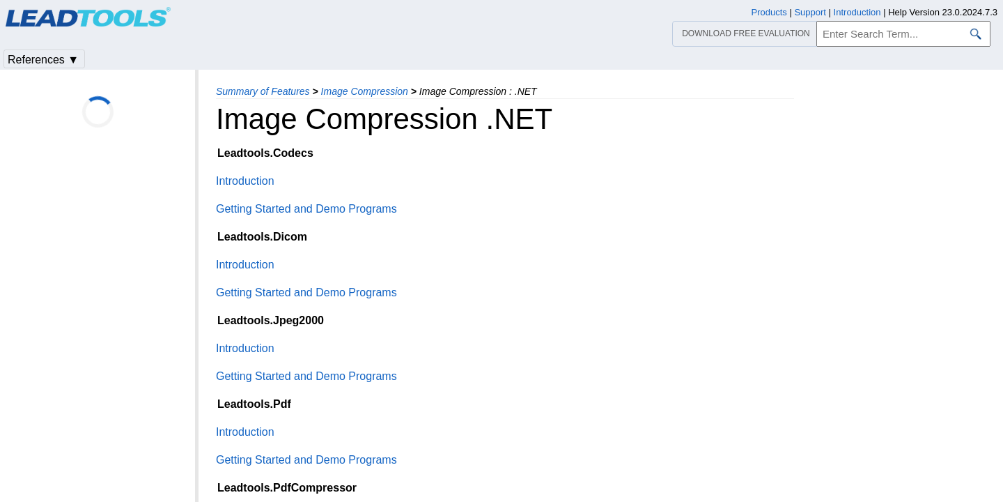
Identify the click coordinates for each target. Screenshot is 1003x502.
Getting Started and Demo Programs (306, 209)
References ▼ (43, 60)
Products (769, 12)
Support (810, 12)
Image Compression (364, 91)
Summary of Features (263, 91)
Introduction (245, 181)
